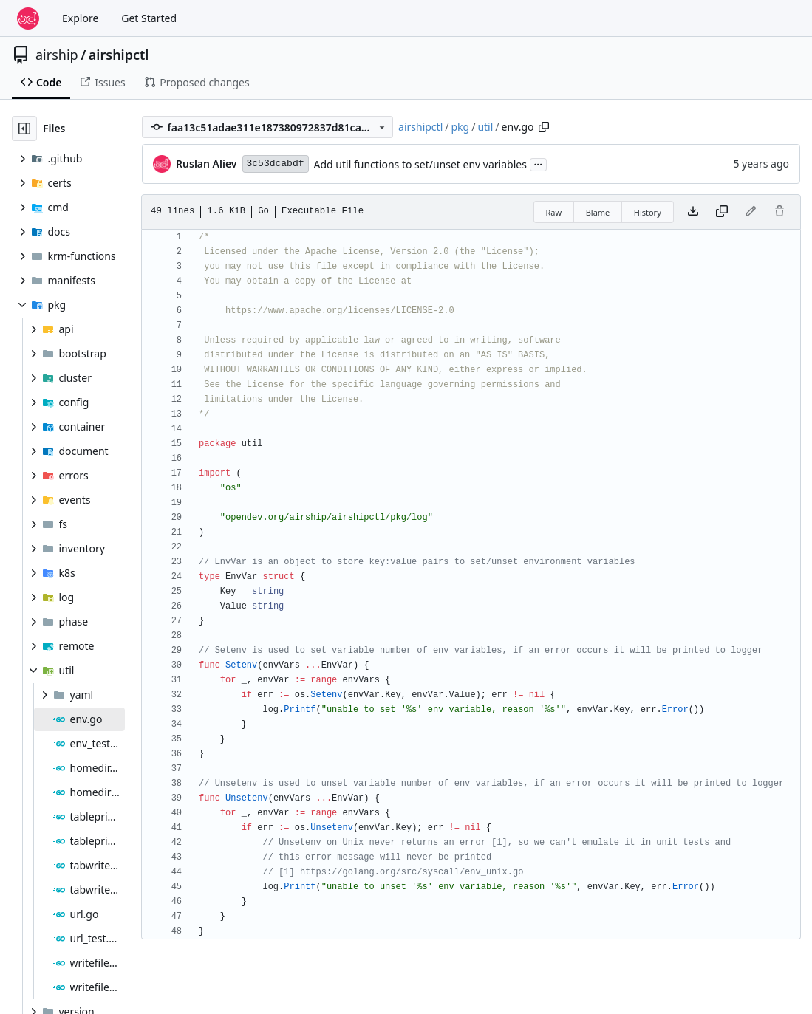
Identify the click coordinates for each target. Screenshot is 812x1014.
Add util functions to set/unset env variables (420, 164)
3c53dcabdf (275, 163)
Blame (598, 212)
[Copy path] (544, 127)
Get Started (149, 18)
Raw (554, 212)
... (538, 163)
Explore (80, 18)
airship (56, 54)
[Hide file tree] (24, 128)
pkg (460, 127)
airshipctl (119, 54)
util (485, 127)
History (647, 212)
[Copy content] (722, 212)
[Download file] (693, 212)
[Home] (28, 18)
